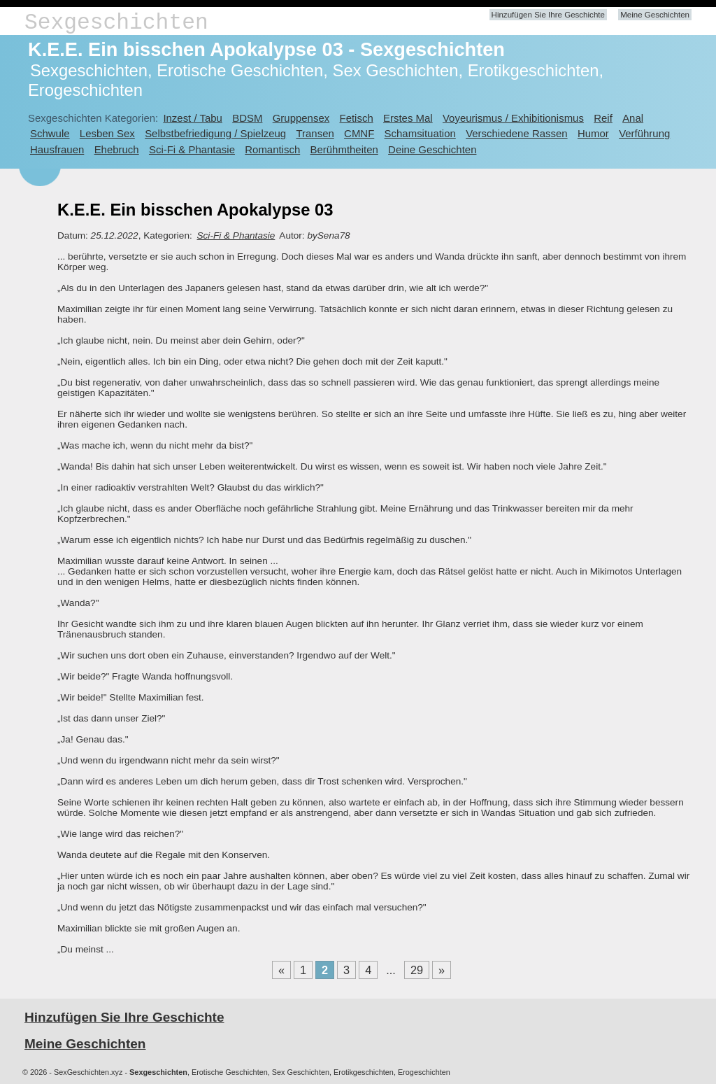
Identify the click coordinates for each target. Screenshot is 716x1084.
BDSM (247, 118)
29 (416, 970)
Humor (593, 133)
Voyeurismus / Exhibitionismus (513, 118)
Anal (632, 118)
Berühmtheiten (344, 149)
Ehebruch (116, 149)
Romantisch (272, 149)
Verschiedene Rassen (516, 133)
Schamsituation (420, 133)
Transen (315, 133)
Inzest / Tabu (192, 118)
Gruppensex (301, 118)
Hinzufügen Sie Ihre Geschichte (548, 14)
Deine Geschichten (432, 149)
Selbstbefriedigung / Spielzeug (215, 133)
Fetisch (356, 118)
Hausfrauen (57, 149)
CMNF (359, 133)
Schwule (50, 133)
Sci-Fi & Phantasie (192, 149)
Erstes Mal (408, 118)
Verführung (644, 133)
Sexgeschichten (116, 22)
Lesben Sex (107, 133)
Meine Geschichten (654, 14)
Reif (603, 118)
